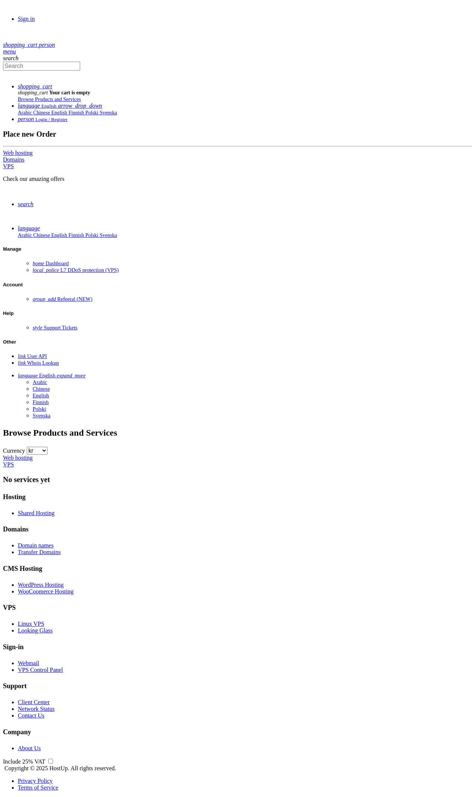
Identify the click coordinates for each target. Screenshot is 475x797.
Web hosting (18, 153)
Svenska (108, 113)
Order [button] (23, 38)
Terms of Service (38, 787)
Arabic (25, 113)
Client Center (34, 702)
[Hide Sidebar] (9, 51)
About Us (29, 748)
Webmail (28, 663)
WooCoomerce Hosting (45, 591)
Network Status (36, 709)
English (59, 113)
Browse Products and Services (49, 99)
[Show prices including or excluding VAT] (50, 761)
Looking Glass (35, 630)
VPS (8, 166)
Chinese (42, 113)
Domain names (35, 545)
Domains (13, 159)
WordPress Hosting (41, 585)
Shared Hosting (36, 513)
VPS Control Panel (40, 670)
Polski (92, 113)
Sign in (26, 19)
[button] (21, 45)
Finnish (76, 113)
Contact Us (31, 715)
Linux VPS (31, 624)
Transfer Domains (39, 552)
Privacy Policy (35, 781)
